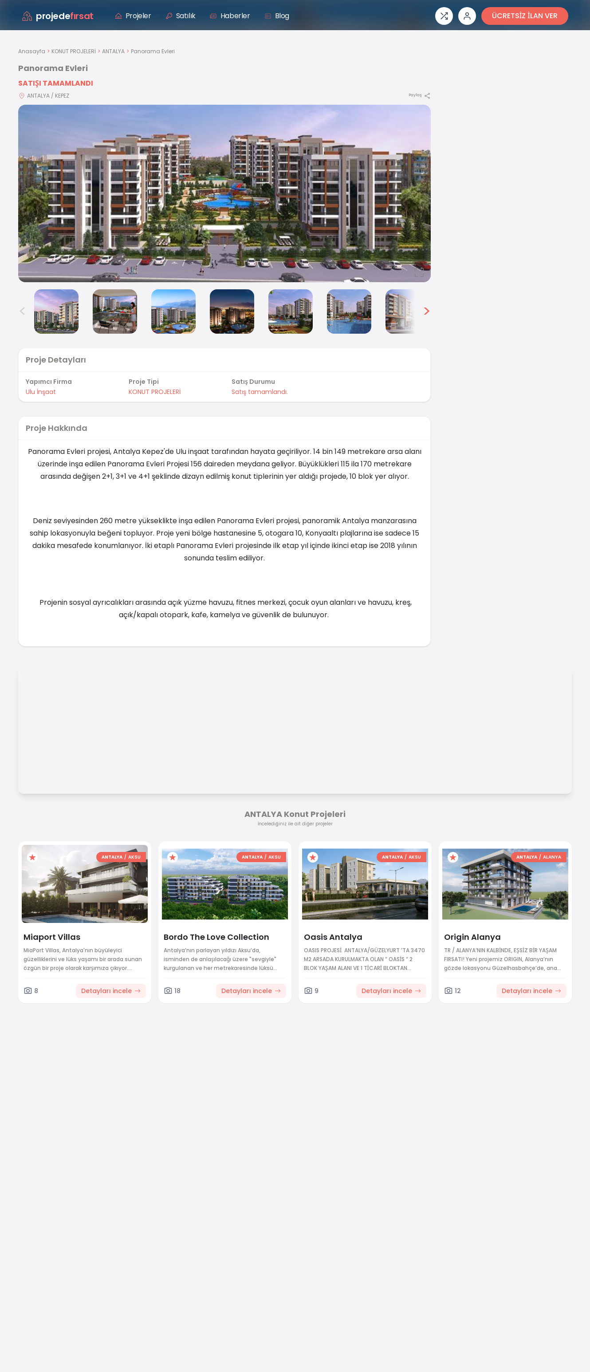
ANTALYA (113, 51)
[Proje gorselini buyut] (224, 193)
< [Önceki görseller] (22, 311)
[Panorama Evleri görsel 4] (173, 311)
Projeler (133, 16)
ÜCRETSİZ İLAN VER (525, 16)
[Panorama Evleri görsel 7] (349, 311)
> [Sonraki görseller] (426, 311)
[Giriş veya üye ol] (467, 16)
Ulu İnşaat (41, 391)
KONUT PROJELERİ (73, 51)
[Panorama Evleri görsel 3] (115, 311)
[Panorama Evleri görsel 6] (290, 311)
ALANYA (552, 857)
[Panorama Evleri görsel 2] (56, 311)
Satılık (180, 16)
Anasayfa (31, 51)
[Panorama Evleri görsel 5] (232, 311)
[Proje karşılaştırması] (444, 16)
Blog (276, 16)
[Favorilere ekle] (32, 857)
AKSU (134, 857)
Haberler (230, 16)
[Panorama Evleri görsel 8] (407, 311)
